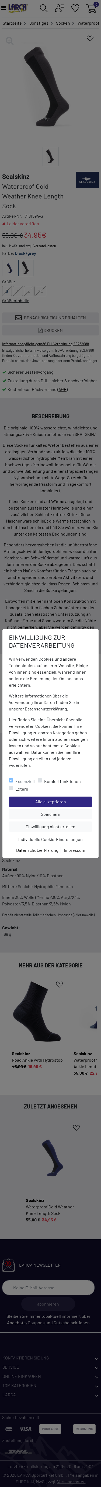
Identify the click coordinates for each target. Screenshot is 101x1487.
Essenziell (25, 781)
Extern (21, 788)
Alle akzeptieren (63, 801)
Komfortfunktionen (62, 781)
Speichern (66, 814)
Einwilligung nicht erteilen (58, 826)
